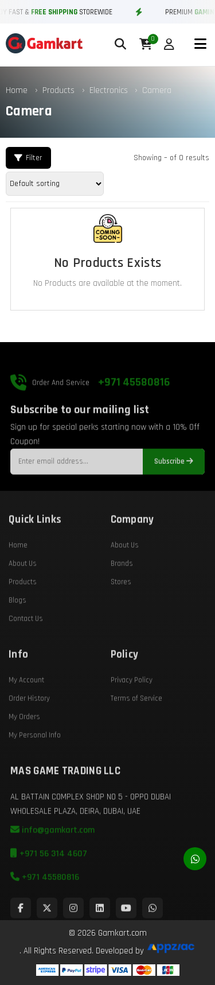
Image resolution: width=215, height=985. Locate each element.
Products (58, 90)
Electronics (109, 90)
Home (17, 90)
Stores (121, 602)
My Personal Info (35, 756)
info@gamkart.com (52, 851)
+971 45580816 (134, 402)
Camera (156, 90)
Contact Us (26, 639)
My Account (26, 700)
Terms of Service (136, 719)
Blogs (17, 621)
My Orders (24, 737)
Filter (28, 158)
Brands (122, 584)
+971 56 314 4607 (48, 874)
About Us (23, 584)
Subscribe (173, 482)
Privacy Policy (132, 700)
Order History (29, 719)
